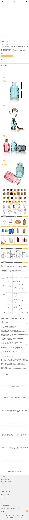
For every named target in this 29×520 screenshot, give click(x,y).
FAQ (2, 499)
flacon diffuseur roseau (6, 481)
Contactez (18, 515)
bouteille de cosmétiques (6, 483)
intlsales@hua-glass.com (7, 506)
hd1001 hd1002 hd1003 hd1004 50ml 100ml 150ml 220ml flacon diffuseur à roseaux (14, 386)
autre (2, 488)
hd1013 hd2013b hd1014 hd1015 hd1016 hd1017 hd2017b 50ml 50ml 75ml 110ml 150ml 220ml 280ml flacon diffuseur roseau (14, 435)
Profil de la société (5, 494)
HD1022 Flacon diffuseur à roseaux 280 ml (14, 460)
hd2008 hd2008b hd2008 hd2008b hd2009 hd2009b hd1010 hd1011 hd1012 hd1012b (14, 411)
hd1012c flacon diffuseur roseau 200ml (14, 423)
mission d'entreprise (5, 496)
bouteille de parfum (5, 479)
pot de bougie (4, 486)
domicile (5, 515)
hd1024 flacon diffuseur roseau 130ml (14, 471)
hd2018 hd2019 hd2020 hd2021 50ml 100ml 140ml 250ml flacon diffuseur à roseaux (14, 448)
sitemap (23, 515)
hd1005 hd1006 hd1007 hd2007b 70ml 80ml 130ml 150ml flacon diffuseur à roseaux (14, 398)
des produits (11, 515)
